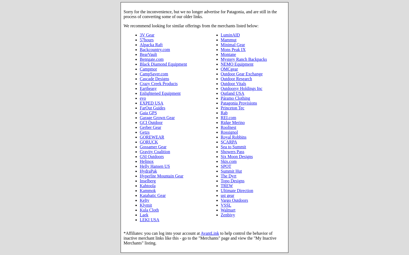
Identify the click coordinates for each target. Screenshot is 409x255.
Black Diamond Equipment (163, 64)
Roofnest (228, 127)
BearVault (148, 54)
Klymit (146, 205)
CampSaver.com (154, 74)
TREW (227, 185)
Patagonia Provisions (239, 103)
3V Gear (147, 35)
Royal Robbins (234, 137)
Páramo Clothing (235, 98)
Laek (144, 215)
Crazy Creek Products (159, 83)
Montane (228, 54)
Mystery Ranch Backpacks (244, 59)
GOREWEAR (152, 137)
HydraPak (148, 171)
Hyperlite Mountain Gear (161, 176)
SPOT (226, 166)
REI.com (228, 117)
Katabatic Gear (153, 195)
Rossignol (229, 132)
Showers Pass (232, 151)
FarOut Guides (152, 108)
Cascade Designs (154, 78)
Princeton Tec (232, 108)
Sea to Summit (233, 147)
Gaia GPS (148, 112)
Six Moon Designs (237, 156)
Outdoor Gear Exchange (242, 74)
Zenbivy (228, 215)
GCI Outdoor (151, 122)
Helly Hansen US (155, 166)
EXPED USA (151, 103)
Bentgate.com (151, 59)
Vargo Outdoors (234, 200)
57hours (147, 40)
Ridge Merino (233, 122)
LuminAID (230, 35)
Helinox (147, 161)
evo (143, 98)
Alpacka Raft (151, 44)
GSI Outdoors (152, 156)
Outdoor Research (236, 78)
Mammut (229, 40)
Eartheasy (148, 88)
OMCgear (229, 69)
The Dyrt (228, 176)
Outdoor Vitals (233, 83)
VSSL (226, 205)
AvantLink (210, 233)
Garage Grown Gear (157, 117)
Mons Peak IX (233, 49)
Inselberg (148, 181)
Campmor (148, 69)
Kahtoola (148, 185)
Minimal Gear (233, 44)
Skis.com (229, 161)
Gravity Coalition (155, 151)
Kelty (144, 200)
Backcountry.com (155, 49)
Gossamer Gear (153, 147)
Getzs (144, 132)
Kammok (148, 190)
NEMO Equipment (237, 64)
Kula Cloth (149, 210)
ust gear (227, 195)
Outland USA (232, 93)
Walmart (228, 210)
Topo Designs (232, 181)
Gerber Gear (150, 127)
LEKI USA (149, 219)
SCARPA (229, 142)
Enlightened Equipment (160, 93)
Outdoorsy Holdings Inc (242, 88)
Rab (224, 112)
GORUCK (149, 142)
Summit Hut (231, 171)
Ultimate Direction (237, 190)
